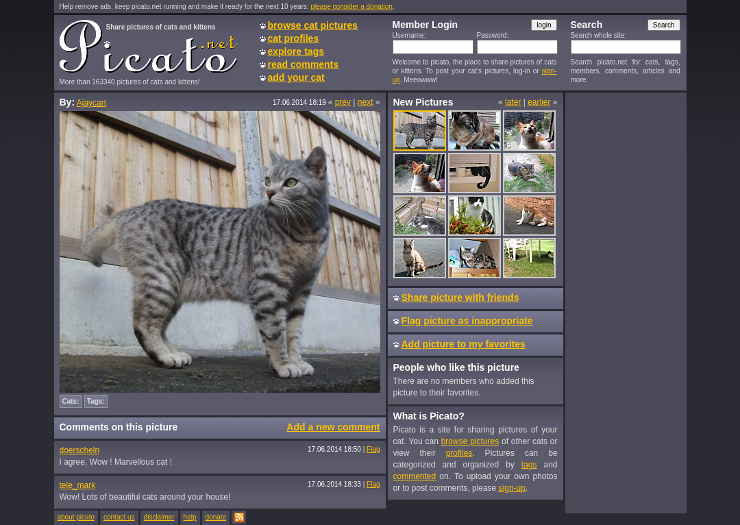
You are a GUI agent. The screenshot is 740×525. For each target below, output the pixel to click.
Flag (373, 449)
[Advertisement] (625, 302)
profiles (459, 453)
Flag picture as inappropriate (467, 320)
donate (216, 517)
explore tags (296, 51)
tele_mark (78, 485)
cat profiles (293, 38)
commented (414, 476)
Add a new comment (333, 427)
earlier (539, 102)
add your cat (296, 77)
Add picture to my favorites (464, 344)
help (190, 517)
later (513, 102)
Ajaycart (91, 103)
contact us (119, 517)
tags (529, 464)
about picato (76, 517)
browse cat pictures (313, 25)
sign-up (512, 488)
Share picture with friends (460, 297)
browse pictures (470, 441)
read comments (303, 64)
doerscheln (80, 450)
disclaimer (159, 517)
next (365, 102)
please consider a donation (351, 6)
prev (343, 102)
